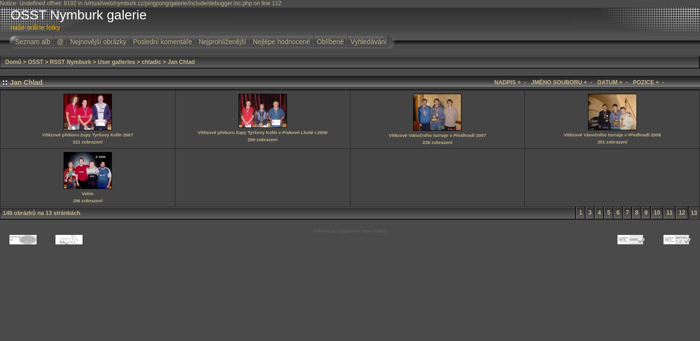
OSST (36, 62)
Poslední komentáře (162, 41)
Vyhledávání (368, 41)
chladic (151, 62)
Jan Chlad (181, 62)
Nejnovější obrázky (98, 41)
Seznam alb (32, 41)
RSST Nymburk (70, 62)
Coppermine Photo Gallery (362, 231)
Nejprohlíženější (222, 41)
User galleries (116, 62)
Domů (13, 62)
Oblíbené (330, 41)
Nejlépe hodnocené (281, 41)
